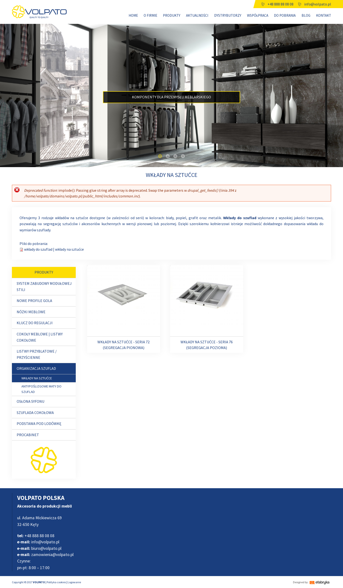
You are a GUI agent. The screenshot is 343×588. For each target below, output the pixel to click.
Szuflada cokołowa (35, 412)
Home (133, 15)
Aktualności (197, 15)
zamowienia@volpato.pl (45, 554)
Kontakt (323, 15)
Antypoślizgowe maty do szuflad (41, 389)
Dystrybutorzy (227, 15)
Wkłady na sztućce (36, 378)
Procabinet (28, 434)
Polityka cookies (56, 582)
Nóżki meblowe (31, 311)
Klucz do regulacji (35, 322)
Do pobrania (285, 15)
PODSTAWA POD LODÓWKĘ (39, 423)
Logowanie (74, 582)
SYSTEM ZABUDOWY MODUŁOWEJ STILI (44, 286)
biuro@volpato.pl (39, 548)
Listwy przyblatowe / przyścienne (37, 354)
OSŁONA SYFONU (30, 401)
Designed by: (300, 582)
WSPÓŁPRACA (257, 15)
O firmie (150, 15)
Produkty (171, 15)
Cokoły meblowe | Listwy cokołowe (40, 337)
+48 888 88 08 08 (280, 4)
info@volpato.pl (317, 4)
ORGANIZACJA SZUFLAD (36, 368)
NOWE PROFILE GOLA (34, 300)
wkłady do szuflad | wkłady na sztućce (54, 249)
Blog (306, 15)
